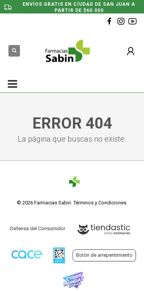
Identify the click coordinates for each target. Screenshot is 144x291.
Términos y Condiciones (99, 203)
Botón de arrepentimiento (104, 255)
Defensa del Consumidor (37, 228)
